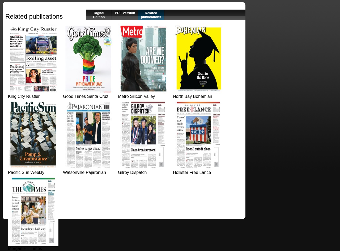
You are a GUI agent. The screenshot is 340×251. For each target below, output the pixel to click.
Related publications (151, 15)
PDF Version (125, 13)
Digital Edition (99, 15)
